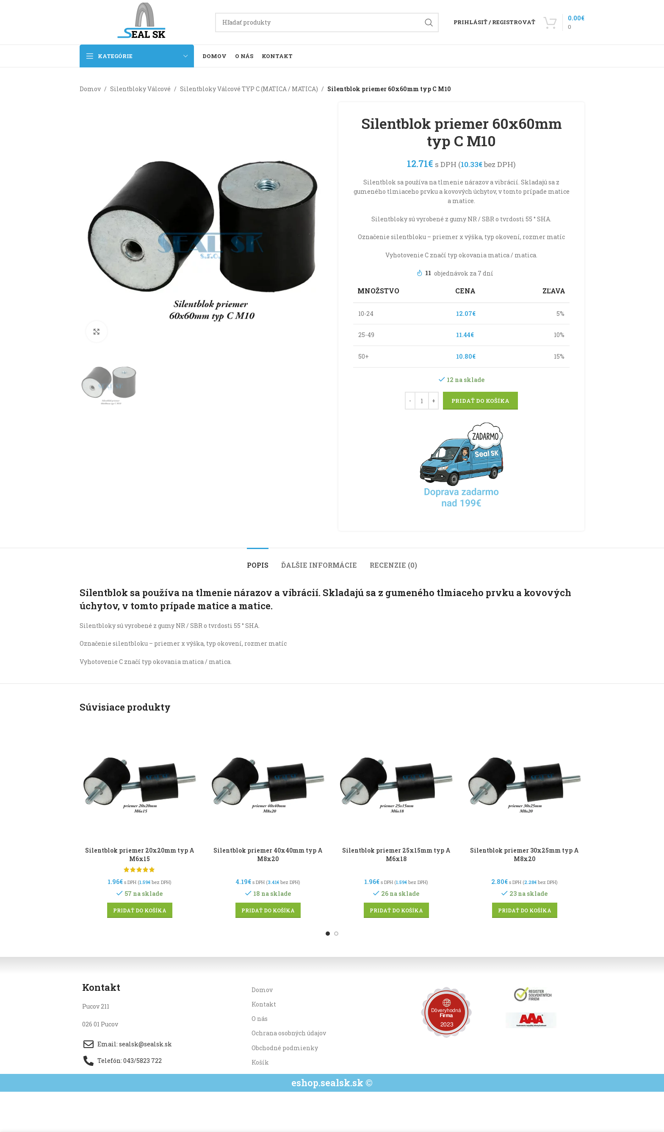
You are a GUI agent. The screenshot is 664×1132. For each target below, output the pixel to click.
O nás (260, 1019)
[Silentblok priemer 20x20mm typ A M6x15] (139, 782)
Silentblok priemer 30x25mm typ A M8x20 (524, 854)
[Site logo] (143, 21)
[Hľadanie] (327, 22)
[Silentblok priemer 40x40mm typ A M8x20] (268, 782)
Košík (260, 1062)
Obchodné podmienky (285, 1048)
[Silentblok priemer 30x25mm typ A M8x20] (524, 782)
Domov (90, 89)
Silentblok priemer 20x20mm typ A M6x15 (139, 854)
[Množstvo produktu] (421, 401)
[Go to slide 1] (328, 933)
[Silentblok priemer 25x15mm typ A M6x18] (396, 782)
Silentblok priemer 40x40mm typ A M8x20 (268, 854)
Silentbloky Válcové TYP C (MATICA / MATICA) (249, 89)
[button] (139, 910)
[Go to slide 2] (336, 933)
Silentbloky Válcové (140, 89)
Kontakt (264, 1004)
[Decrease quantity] (410, 401)
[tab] (257, 561)
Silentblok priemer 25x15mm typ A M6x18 (396, 854)
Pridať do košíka (480, 400)
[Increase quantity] (433, 401)
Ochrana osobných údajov (289, 1033)
